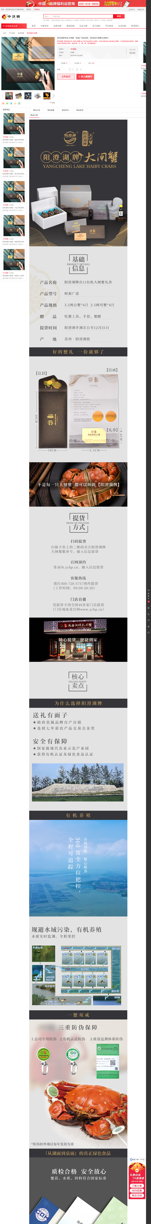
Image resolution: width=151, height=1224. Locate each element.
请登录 (28, 9)
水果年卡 (96, 20)
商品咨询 (79, 110)
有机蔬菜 (109, 20)
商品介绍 (36, 110)
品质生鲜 (58, 26)
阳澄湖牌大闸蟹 (32, 33)
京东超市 (77, 20)
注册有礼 (37, 9)
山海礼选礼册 (55, 20)
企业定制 (122, 26)
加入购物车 (85, 76)
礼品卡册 (83, 26)
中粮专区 (45, 26)
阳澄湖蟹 (21, 33)
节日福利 (12, 33)
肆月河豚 (90, 20)
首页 (34, 26)
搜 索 (119, 16)
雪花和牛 (83, 20)
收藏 (52, 103)
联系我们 (135, 26)
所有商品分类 (9, 26)
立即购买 (66, 76)
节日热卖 (109, 26)
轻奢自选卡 (69, 20)
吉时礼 (62, 20)
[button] (53, 96)
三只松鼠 (103, 20)
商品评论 (65, 110)
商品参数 (50, 110)
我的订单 (141, 9)
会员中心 (132, 9)
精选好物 (70, 26)
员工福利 (96, 26)
